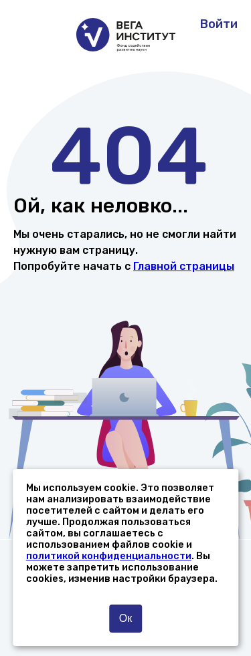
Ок (125, 618)
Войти (219, 24)
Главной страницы (183, 266)
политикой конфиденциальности (108, 556)
